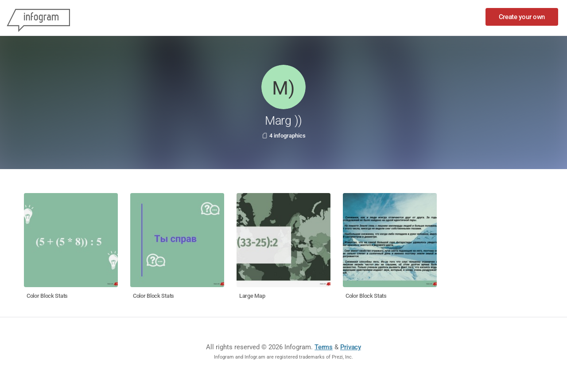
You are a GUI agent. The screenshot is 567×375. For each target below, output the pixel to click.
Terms (324, 347)
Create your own (522, 17)
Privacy (350, 347)
